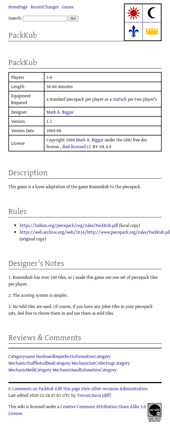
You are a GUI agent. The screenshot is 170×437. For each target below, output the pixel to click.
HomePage (17, 6)
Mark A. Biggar (60, 112)
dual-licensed (74, 146)
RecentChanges (45, 6)
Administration (134, 388)
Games (68, 6)
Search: (15, 18)
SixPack (120, 99)
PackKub (22, 35)
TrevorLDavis (89, 395)
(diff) (106, 395)
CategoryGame (21, 356)
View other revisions (100, 388)
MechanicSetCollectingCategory (101, 363)
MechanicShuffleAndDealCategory (39, 363)
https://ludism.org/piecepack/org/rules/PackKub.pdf (69, 225)
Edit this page (67, 388)
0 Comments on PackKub (31, 388)
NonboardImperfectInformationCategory (73, 356)
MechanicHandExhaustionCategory (85, 369)
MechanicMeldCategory (29, 369)
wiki (21, 406)
